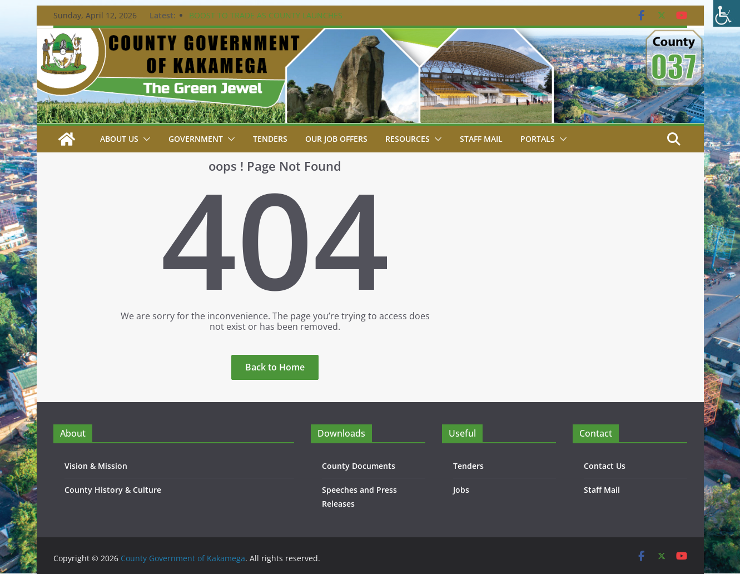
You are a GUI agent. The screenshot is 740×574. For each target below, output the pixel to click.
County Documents (358, 466)
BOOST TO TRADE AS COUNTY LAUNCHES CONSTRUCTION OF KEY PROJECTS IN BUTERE (273, 21)
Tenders (270, 138)
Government (195, 138)
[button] (144, 139)
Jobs (461, 489)
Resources (407, 138)
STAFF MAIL (481, 138)
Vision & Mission (95, 466)
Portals (537, 138)
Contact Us (604, 466)
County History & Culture (112, 489)
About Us (119, 138)
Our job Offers (336, 138)
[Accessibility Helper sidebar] (726, 13)
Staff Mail (602, 489)
